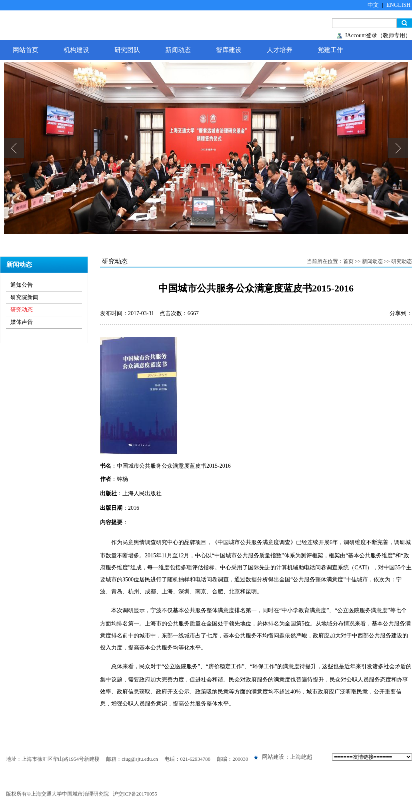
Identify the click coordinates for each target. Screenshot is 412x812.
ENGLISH (398, 5)
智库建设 (229, 49)
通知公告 (21, 285)
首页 (348, 261)
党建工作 (330, 49)
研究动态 (21, 310)
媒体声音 (21, 322)
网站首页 (25, 49)
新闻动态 (178, 49)
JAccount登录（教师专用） (378, 35)
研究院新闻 (24, 297)
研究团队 (127, 49)
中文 (373, 5)
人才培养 (279, 49)
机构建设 (76, 49)
